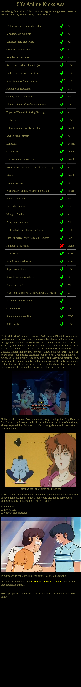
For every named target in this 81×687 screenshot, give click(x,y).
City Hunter (21, 14)
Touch (35, 11)
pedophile (60, 575)
